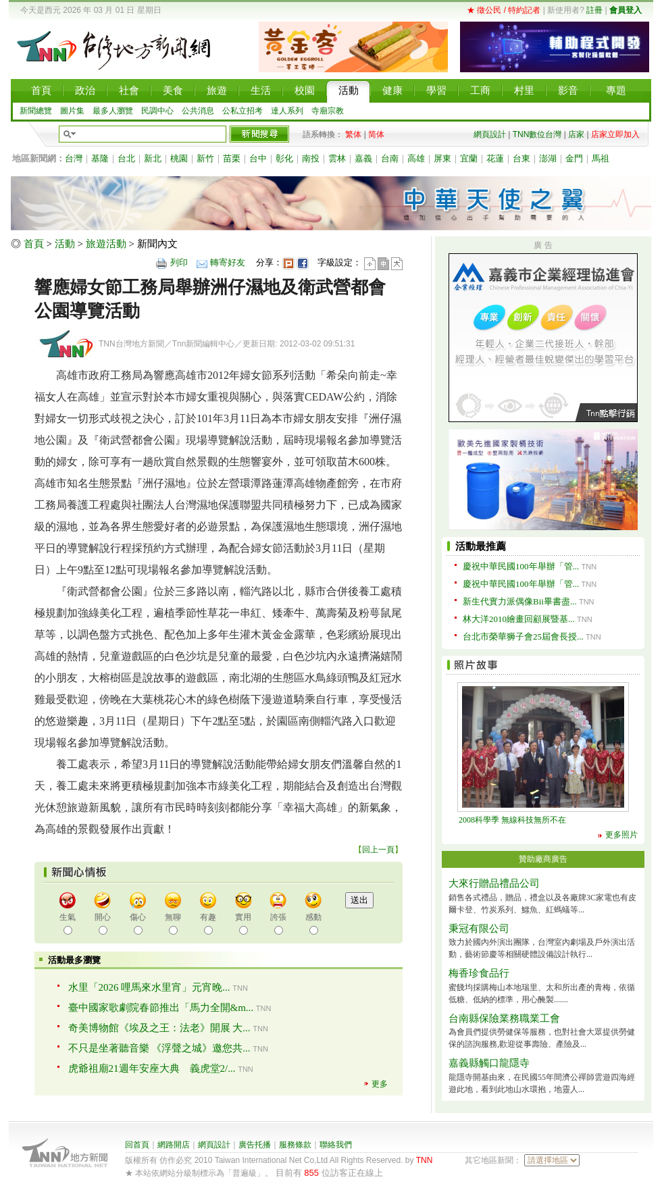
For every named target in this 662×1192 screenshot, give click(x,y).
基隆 (100, 158)
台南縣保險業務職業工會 (504, 1018)
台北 (126, 158)
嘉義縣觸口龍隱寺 (489, 1063)
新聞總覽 (36, 110)
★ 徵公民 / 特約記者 (503, 10)
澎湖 (548, 158)
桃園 (179, 158)
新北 (152, 158)
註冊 (594, 10)
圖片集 (72, 110)
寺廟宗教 (327, 110)
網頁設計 (490, 134)
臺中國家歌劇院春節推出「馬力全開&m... (161, 1007)
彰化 (284, 158)
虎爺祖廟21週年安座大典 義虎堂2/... (152, 1068)
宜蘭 (469, 158)
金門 (574, 158)
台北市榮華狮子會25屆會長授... (523, 636)
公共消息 (198, 110)
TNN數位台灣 (537, 134)
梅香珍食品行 (479, 973)
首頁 (34, 243)
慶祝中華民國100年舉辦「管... (521, 566)
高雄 (416, 158)
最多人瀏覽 (113, 110)
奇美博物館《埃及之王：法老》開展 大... (159, 1027)
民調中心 (157, 110)
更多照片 (621, 834)
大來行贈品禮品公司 (494, 883)
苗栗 (231, 158)
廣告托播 (254, 1144)
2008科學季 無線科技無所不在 (512, 820)
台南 (390, 158)
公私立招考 (242, 110)
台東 (521, 158)
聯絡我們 (336, 1144)
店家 (576, 134)
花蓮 (495, 158)
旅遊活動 (106, 243)
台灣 (73, 158)
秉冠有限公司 (479, 928)
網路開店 (173, 1144)
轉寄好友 (227, 262)
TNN (424, 1160)
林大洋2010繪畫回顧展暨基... (519, 619)
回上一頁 (378, 849)
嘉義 (363, 158)
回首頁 (137, 1144)
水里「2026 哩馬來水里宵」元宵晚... (149, 987)
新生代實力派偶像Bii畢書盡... (520, 601)
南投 (311, 158)
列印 (179, 262)
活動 (65, 243)
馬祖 (600, 158)
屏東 (442, 158)
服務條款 (295, 1144)
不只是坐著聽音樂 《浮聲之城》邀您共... (159, 1048)
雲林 (337, 158)
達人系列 (287, 110)
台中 (258, 158)
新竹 (205, 158)
